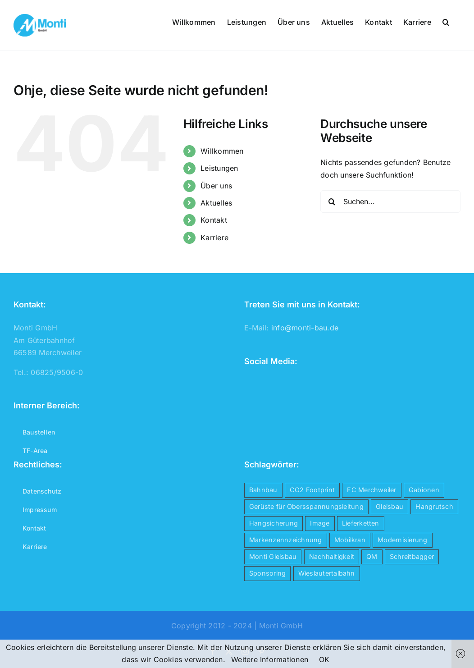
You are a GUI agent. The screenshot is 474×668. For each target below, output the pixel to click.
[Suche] (331, 201)
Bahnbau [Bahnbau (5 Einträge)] (263, 490)
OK (324, 659)
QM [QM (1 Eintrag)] (371, 556)
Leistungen (219, 168)
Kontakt (214, 219)
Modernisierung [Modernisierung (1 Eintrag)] (402, 540)
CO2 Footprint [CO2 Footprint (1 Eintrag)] (312, 490)
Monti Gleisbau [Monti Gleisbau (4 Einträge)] (272, 556)
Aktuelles (216, 202)
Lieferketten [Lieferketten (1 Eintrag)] (360, 523)
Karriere (214, 237)
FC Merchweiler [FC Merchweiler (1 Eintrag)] (371, 490)
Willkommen (222, 151)
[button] (445, 21)
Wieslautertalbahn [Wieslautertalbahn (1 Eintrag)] (326, 573)
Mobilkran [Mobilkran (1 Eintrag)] (349, 540)
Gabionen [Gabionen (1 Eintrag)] (424, 490)
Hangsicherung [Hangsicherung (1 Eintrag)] (273, 523)
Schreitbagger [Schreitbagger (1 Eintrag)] (412, 556)
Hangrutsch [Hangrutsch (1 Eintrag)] (434, 506)
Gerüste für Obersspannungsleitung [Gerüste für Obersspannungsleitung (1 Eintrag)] (306, 506)
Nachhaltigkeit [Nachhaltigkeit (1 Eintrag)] (331, 556)
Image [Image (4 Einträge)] (319, 523)
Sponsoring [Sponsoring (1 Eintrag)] (267, 573)
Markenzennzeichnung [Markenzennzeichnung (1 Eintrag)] (285, 540)
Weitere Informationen (269, 659)
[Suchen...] (390, 201)
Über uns (216, 185)
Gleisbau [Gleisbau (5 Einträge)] (389, 506)
